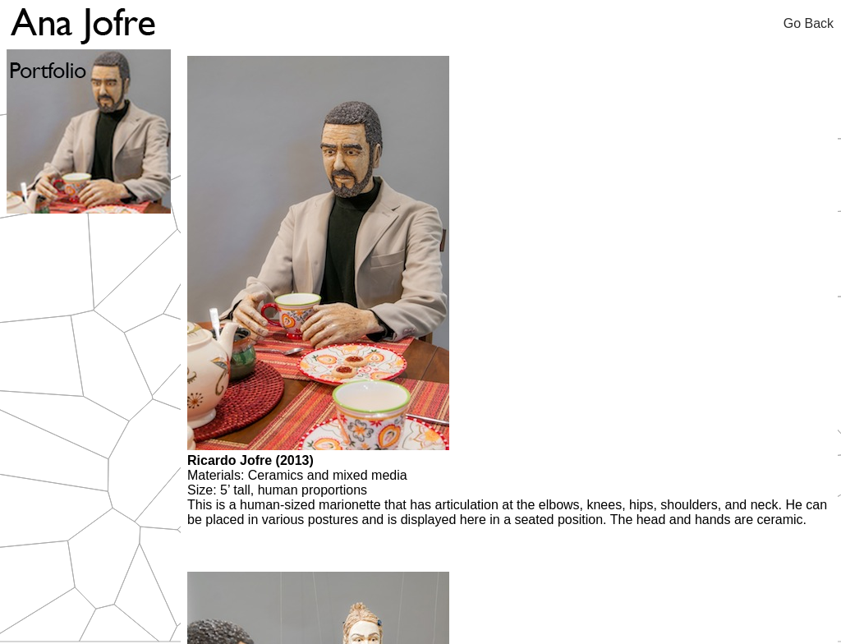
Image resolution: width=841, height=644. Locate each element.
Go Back (812, 23)
